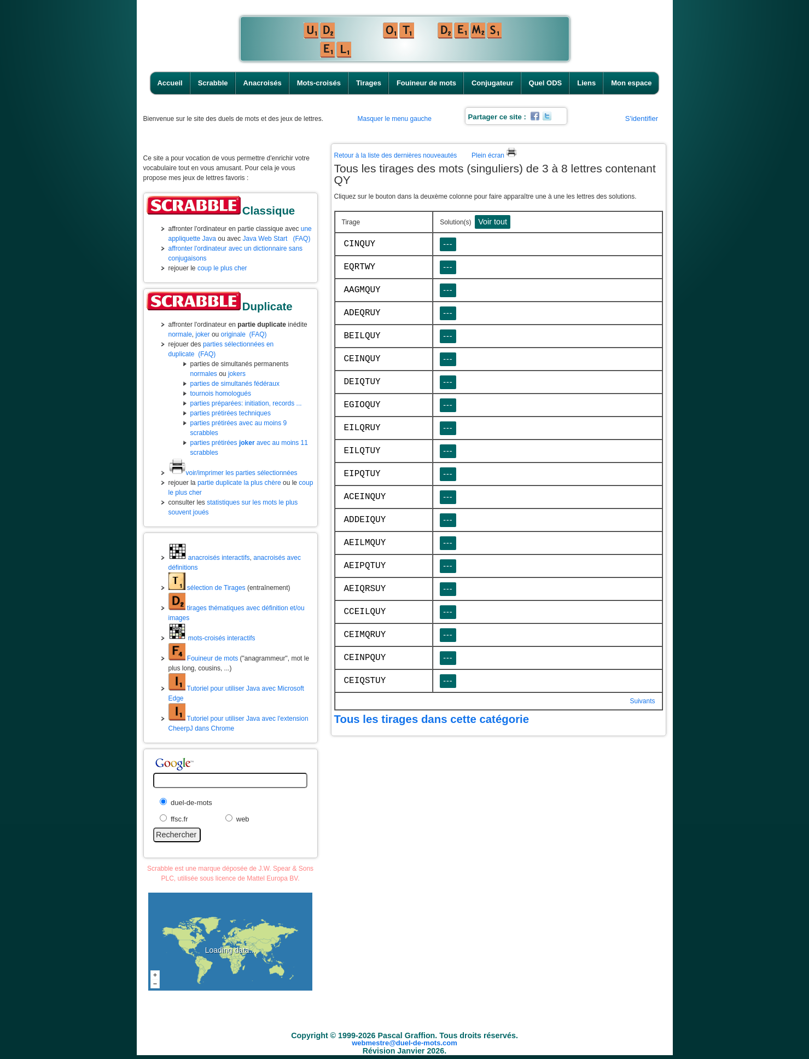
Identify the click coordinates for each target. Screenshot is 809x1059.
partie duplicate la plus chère (239, 483)
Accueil (169, 83)
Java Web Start (265, 238)
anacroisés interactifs (209, 558)
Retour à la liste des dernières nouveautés (395, 155)
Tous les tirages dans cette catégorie (431, 719)
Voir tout (492, 221)
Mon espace (631, 83)
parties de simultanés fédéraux (235, 383)
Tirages (368, 83)
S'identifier (641, 118)
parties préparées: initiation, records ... (246, 403)
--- (447, 244)
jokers (237, 374)
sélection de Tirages (207, 588)
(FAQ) (301, 238)
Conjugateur (493, 83)
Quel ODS (545, 83)
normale (180, 334)
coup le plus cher (222, 268)
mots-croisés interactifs (211, 638)
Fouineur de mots (426, 83)
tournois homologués (220, 393)
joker (203, 334)
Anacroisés (262, 83)
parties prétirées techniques (230, 413)
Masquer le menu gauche (395, 119)
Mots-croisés (319, 83)
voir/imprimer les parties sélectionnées (233, 473)
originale (233, 334)
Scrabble (213, 83)
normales (203, 374)
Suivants (642, 701)
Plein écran (494, 155)
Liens (586, 83)
